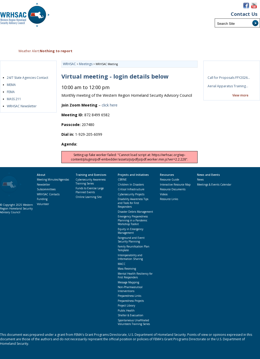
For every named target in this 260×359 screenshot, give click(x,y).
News (200, 179)
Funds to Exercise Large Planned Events (90, 190)
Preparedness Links (129, 296)
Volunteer (43, 204)
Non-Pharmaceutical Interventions (130, 289)
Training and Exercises (91, 175)
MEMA (11, 85)
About (41, 175)
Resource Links (169, 199)
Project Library (126, 305)
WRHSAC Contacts (48, 194)
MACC (121, 264)
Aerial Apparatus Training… (228, 86)
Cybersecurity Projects (131, 194)
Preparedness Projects (131, 301)
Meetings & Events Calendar (214, 184)
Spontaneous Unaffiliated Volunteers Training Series (134, 322)
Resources (167, 175)
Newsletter (43, 184)
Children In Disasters (131, 184)
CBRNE (122, 179)
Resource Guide (169, 179)
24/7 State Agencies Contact (27, 77)
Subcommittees (46, 189)
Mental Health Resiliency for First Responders (135, 275)
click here (109, 105)
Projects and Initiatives (133, 175)
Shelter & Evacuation (130, 315)
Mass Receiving (127, 268)
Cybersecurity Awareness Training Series (91, 181)
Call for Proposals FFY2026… (229, 77)
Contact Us (244, 14)
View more (240, 95)
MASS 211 (14, 99)
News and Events (208, 175)
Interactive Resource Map (175, 184)
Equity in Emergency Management (130, 231)
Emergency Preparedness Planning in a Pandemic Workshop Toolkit (133, 220)
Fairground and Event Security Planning (131, 240)
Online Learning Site (89, 197)
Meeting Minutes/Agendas (53, 179)
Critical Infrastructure (131, 189)
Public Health (126, 310)
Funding (42, 199)
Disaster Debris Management (135, 212)
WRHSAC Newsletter (22, 106)
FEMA (11, 92)
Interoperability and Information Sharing (130, 257)
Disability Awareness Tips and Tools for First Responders (133, 202)
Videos (164, 194)
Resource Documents (172, 189)
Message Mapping (128, 282)
